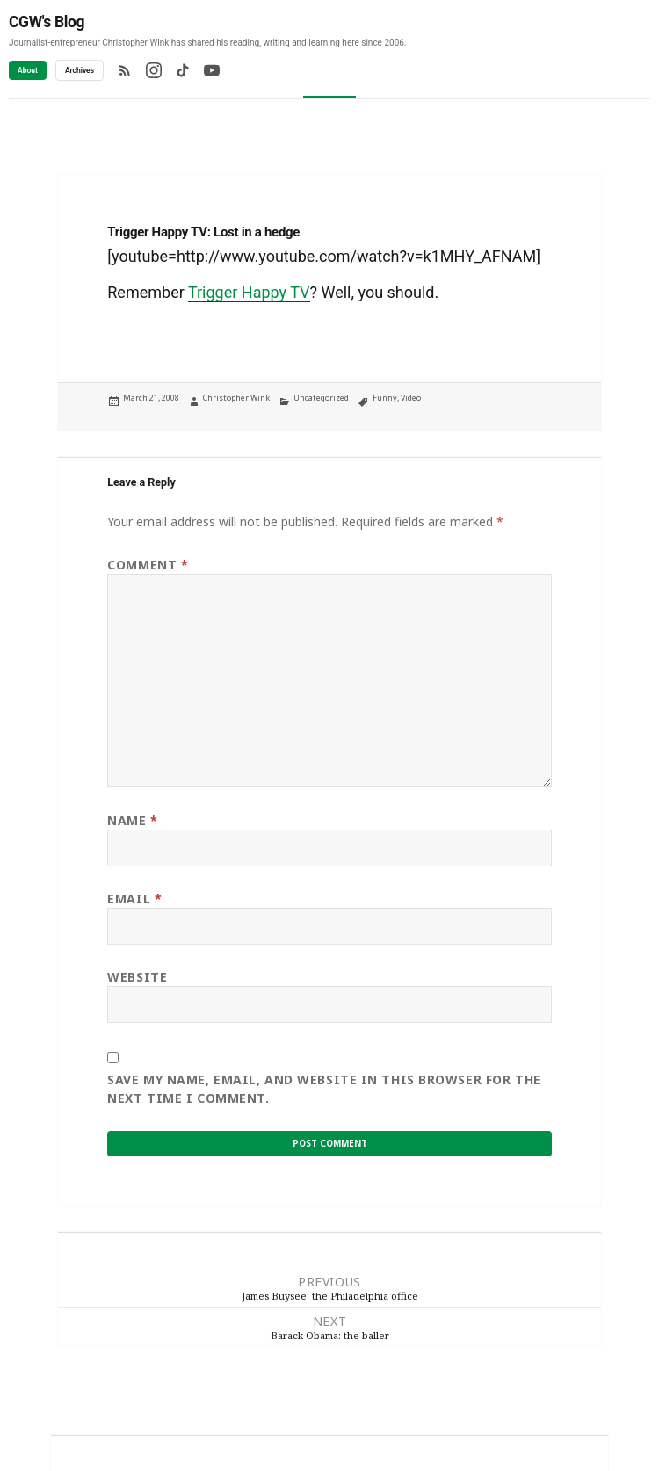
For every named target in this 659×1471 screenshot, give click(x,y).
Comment (147, 564)
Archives (79, 70)
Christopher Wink (236, 397)
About (28, 70)
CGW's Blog (46, 22)
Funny (385, 397)
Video (411, 397)
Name (132, 820)
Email (134, 898)
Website (137, 976)
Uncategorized (321, 397)
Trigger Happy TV (249, 292)
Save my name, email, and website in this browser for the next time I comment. (323, 1088)
